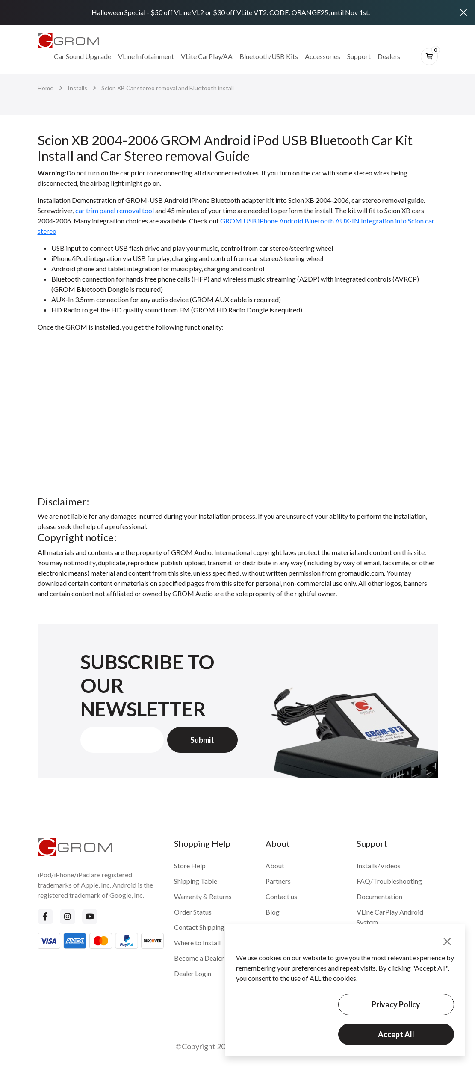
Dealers (389, 56)
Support (359, 56)
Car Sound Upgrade (82, 56)
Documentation (379, 896)
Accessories (322, 56)
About (275, 865)
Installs (77, 88)
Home (45, 88)
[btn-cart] (429, 56)
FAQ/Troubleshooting (389, 881)
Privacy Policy (396, 1004)
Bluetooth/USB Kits (268, 56)
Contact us (281, 896)
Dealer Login (192, 973)
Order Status (193, 912)
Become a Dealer (199, 958)
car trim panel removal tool (114, 210)
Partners (278, 881)
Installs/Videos (379, 865)
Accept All (396, 1034)
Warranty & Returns (203, 896)
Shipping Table (195, 881)
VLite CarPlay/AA (207, 56)
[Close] (463, 12)
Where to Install (197, 942)
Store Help (190, 865)
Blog (273, 912)
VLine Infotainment (146, 56)
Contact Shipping (199, 927)
